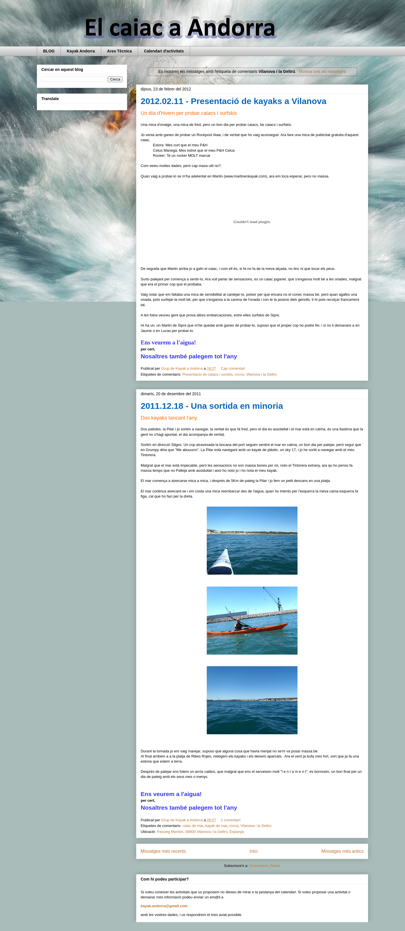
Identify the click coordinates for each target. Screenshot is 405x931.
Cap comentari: (234, 368)
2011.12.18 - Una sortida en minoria (212, 406)
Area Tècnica (119, 51)
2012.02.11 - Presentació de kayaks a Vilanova (233, 101)
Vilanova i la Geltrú (261, 374)
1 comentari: (231, 820)
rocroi (239, 374)
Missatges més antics (342, 851)
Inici (254, 851)
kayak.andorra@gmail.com (164, 906)
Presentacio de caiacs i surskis (207, 374)
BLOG (48, 51)
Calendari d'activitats (164, 51)
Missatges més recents (163, 851)
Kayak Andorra (81, 51)
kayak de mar (216, 826)
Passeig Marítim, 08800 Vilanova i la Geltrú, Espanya (200, 832)
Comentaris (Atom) (264, 866)
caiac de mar (192, 826)
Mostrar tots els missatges (322, 71)
